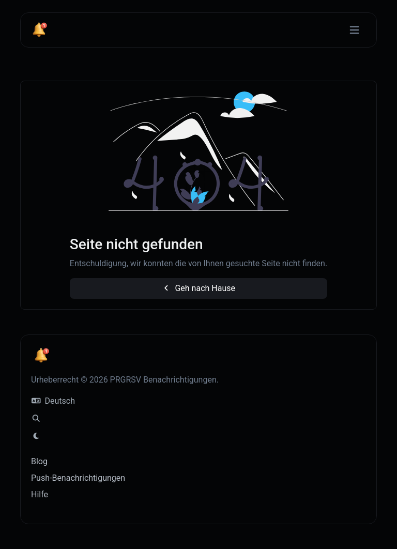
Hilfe (39, 494)
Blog (39, 461)
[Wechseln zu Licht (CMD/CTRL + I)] (36, 436)
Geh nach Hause (198, 288)
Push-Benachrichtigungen (78, 478)
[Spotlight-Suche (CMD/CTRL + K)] (36, 418)
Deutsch (53, 401)
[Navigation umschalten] (354, 30)
